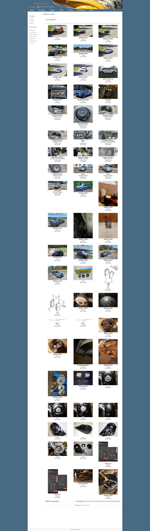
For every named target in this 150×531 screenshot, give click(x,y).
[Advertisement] (34, 56)
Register (32, 21)
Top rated (32, 38)
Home (32, 10)
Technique (81, 10)
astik (83, 281)
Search (32, 43)
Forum (70, 10)
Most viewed (33, 36)
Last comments (34, 34)
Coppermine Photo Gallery (85, 505)
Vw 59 (57, 38)
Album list (32, 30)
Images (52, 10)
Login (31, 23)
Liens (91, 10)
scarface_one (57, 118)
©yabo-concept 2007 (75, 529)
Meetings (42, 10)
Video (62, 10)
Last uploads (33, 32)
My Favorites (33, 41)
